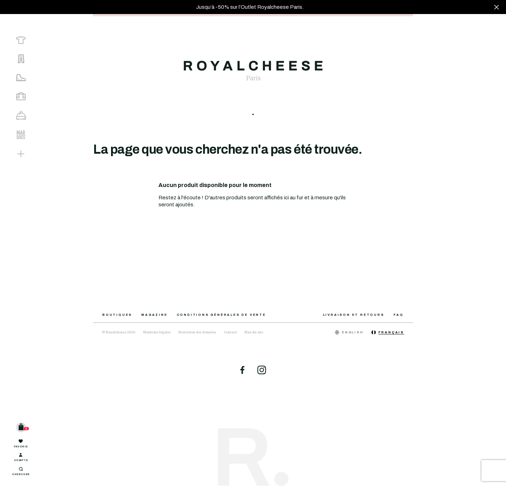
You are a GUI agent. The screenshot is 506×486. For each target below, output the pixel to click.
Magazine (154, 315)
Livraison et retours (353, 315)
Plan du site (254, 332)
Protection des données (197, 332)
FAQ (399, 315)
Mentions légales (157, 332)
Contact (230, 332)
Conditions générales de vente (221, 315)
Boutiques (117, 315)
